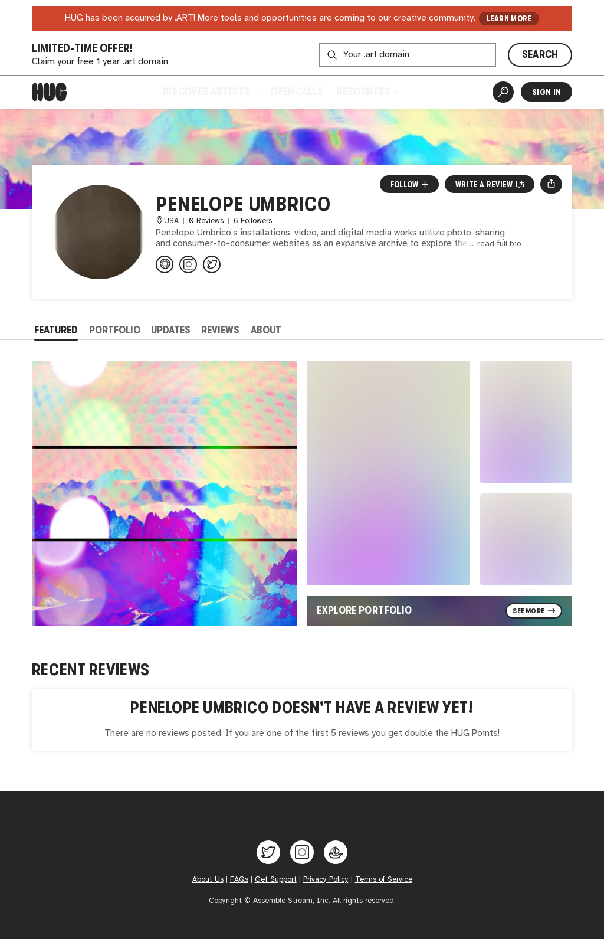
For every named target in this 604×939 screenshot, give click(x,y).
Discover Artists (210, 91)
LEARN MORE (509, 18)
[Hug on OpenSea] (335, 852)
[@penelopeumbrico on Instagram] (188, 264)
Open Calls (296, 91)
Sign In (546, 92)
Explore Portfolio (364, 610)
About (266, 330)
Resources (367, 91)
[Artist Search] (503, 92)
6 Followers (253, 221)
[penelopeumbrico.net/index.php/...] (164, 264)
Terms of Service (383, 880)
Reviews (220, 330)
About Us (208, 880)
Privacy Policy (326, 880)
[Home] (49, 92)
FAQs (239, 880)
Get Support (276, 880)
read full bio (499, 244)
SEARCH (540, 54)
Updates (171, 330)
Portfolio (114, 330)
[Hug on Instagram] (302, 852)
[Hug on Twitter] (268, 852)
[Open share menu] (551, 184)
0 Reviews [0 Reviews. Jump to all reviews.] (206, 221)
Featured (56, 330)
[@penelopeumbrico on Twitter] (212, 264)
